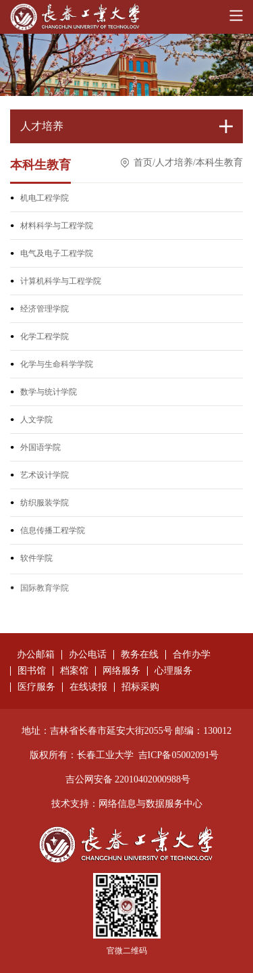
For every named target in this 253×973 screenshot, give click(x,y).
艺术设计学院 (44, 476)
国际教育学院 (44, 599)
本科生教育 (219, 164)
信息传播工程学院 (52, 532)
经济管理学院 (44, 310)
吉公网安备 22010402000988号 (128, 779)
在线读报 (88, 687)
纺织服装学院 (44, 504)
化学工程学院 (44, 338)
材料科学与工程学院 (56, 227)
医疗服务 (36, 687)
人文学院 (36, 421)
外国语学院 (40, 448)
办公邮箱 (36, 654)
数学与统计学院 (48, 393)
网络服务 (121, 671)
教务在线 (140, 654)
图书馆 (32, 671)
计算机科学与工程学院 (60, 282)
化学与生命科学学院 (56, 365)
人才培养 (174, 164)
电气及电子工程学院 (56, 254)
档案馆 (74, 671)
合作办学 (191, 654)
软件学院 (36, 559)
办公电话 (88, 654)
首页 (143, 164)
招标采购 (140, 687)
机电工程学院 (44, 199)
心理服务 (173, 671)
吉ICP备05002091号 (178, 755)
